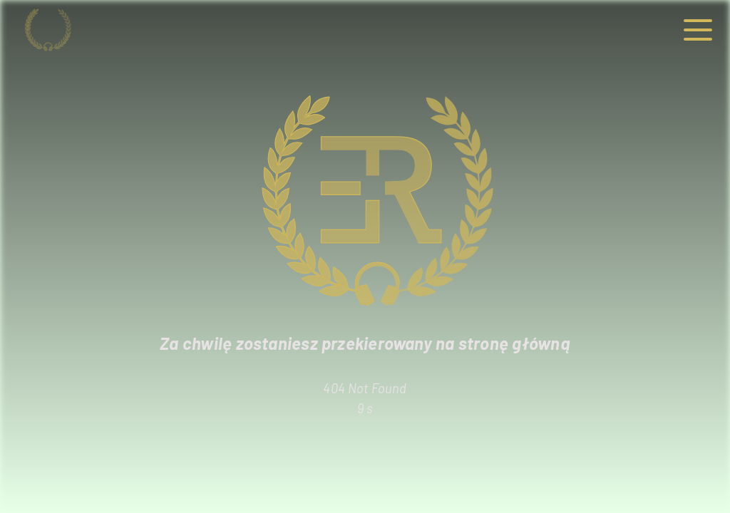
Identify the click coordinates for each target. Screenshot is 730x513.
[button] (698, 30)
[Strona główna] (68, 30)
